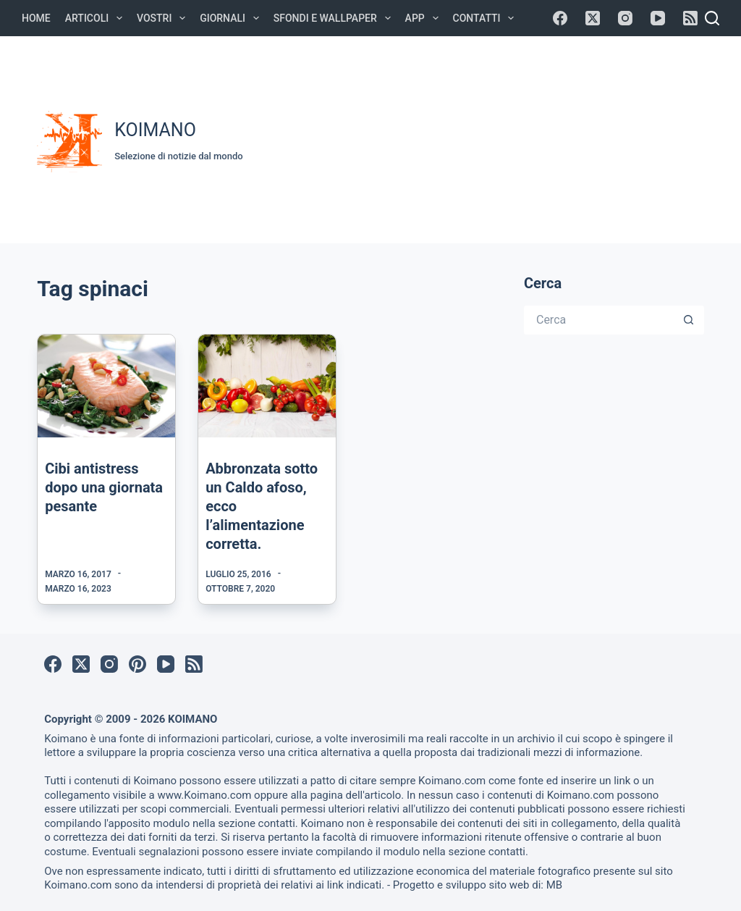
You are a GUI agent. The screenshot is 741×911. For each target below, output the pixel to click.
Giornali (232, 18)
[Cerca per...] (599, 320)
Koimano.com (452, 780)
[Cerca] (712, 18)
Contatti (486, 18)
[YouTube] (658, 18)
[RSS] (690, 18)
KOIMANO (155, 129)
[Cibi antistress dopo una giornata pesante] (106, 386)
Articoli (96, 18)
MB (554, 884)
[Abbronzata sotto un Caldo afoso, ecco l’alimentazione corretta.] (267, 386)
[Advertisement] (499, 137)
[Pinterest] (137, 664)
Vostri (164, 18)
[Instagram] (625, 18)
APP (424, 18)
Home (36, 18)
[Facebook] (560, 18)
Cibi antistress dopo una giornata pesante (104, 487)
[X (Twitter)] (592, 18)
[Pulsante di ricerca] (689, 320)
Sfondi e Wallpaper (335, 18)
